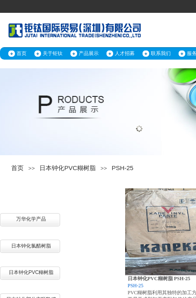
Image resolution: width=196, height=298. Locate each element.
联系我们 (161, 53)
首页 (22, 53)
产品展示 (89, 53)
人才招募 (125, 53)
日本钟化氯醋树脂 (31, 246)
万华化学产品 (31, 219)
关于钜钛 (53, 53)
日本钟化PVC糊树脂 (67, 167)
